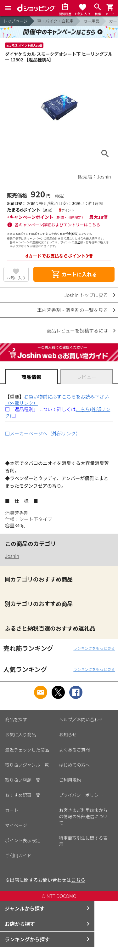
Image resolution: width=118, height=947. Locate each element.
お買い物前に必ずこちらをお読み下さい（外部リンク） (57, 399)
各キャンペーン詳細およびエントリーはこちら (57, 225)
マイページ (16, 825)
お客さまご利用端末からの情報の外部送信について (83, 816)
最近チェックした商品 (27, 749)
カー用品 (91, 21)
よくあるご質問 (74, 749)
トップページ (15, 21)
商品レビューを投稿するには (77, 330)
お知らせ (68, 734)
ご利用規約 (70, 780)
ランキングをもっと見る (94, 648)
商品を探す (16, 719)
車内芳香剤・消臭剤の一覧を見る (72, 310)
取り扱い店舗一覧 (22, 780)
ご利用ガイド (18, 855)
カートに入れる (74, 274)
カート (11, 810)
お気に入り (16, 277)
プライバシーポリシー (81, 795)
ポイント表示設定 (22, 840)
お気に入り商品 (20, 734)
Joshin (12, 556)
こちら (78, 879)
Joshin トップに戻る (86, 294)
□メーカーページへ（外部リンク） (43, 433)
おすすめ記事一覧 (22, 795)
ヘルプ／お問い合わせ (81, 719)
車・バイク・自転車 (55, 21)
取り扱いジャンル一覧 (27, 765)
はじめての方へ (74, 765)
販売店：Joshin (94, 176)
